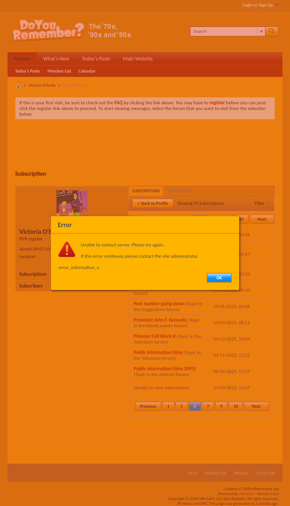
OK (219, 277)
